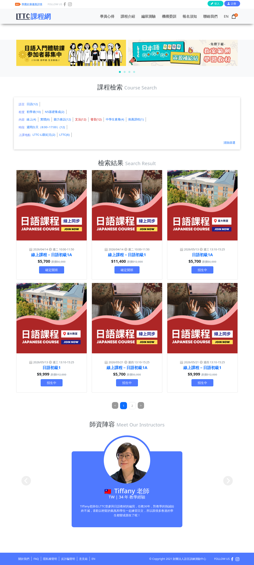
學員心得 (107, 16)
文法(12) (80, 119)
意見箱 (83, 559)
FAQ (36, 559)
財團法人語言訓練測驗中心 (189, 559)
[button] (119, 72)
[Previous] (115, 405)
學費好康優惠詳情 (32, 4)
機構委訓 (169, 16)
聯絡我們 (210, 16)
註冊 (233, 3)
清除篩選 (229, 142)
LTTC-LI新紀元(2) (44, 135)
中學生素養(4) (115, 119)
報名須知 (190, 16)
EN (226, 16)
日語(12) (32, 104)
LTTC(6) (64, 135)
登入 (216, 3)
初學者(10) (34, 112)
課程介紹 (128, 16)
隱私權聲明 (50, 559)
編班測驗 (148, 16)
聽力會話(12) (62, 119)
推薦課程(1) (136, 119)
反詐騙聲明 (68, 559)
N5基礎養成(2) (54, 112)
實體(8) (45, 119)
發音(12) (96, 119)
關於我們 (23, 559)
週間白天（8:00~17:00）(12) (46, 127)
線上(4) (31, 119)
